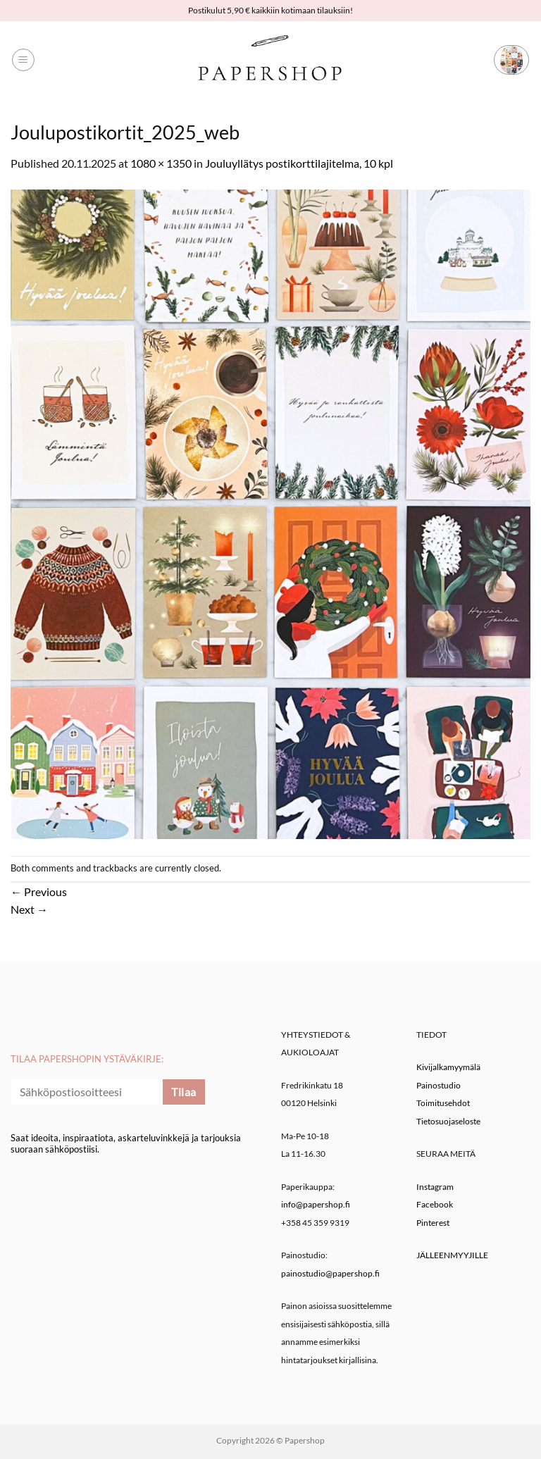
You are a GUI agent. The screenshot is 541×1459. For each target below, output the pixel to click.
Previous (39, 891)
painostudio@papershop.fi (330, 1273)
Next (29, 909)
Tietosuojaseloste (448, 1121)
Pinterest (432, 1222)
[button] (23, 60)
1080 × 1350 (161, 163)
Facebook (434, 1204)
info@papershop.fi (315, 1204)
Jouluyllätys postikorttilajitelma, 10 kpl (299, 163)
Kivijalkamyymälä (448, 1067)
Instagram (435, 1186)
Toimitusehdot (443, 1103)
